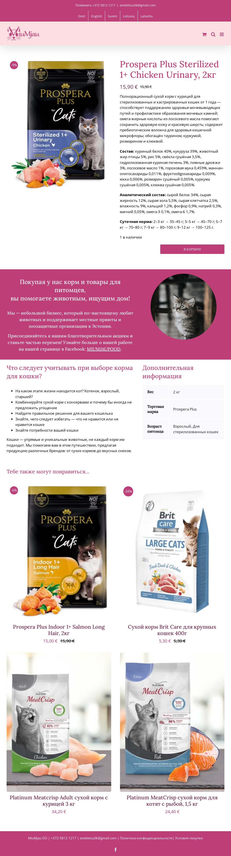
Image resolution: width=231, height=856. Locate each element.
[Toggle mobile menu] (222, 34)
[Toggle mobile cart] (204, 34)
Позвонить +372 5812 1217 (95, 5)
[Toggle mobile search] (213, 34)
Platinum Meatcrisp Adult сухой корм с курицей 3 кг (59, 800)
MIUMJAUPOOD (103, 349)
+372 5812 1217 (63, 838)
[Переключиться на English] (96, 16)
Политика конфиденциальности (146, 838)
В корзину (192, 249)
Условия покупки (189, 838)
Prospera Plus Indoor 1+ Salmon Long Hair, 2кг (59, 630)
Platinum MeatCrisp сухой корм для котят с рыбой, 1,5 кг (172, 800)
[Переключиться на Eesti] (81, 16)
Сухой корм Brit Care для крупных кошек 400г (172, 630)
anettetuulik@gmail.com (138, 5)
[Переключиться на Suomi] (112, 16)
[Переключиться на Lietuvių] (129, 16)
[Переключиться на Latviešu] (147, 16)
